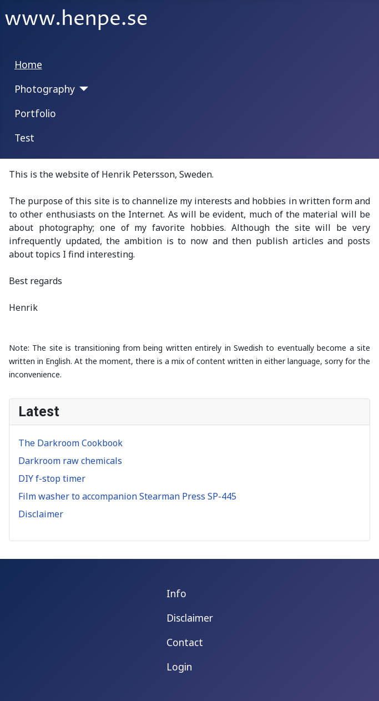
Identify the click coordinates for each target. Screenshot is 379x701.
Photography (44, 88)
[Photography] (82, 89)
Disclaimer (189, 617)
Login (179, 666)
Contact (184, 642)
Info (176, 593)
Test (24, 137)
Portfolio (35, 113)
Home (28, 64)
